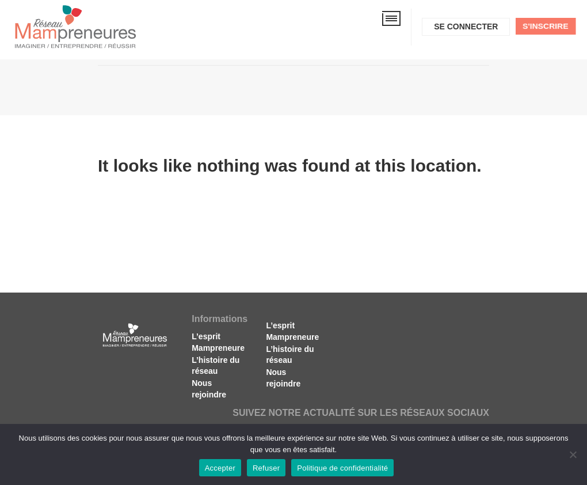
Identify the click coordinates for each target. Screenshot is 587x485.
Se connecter (466, 26)
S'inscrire (546, 26)
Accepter (220, 468)
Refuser (266, 468)
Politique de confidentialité (342, 468)
